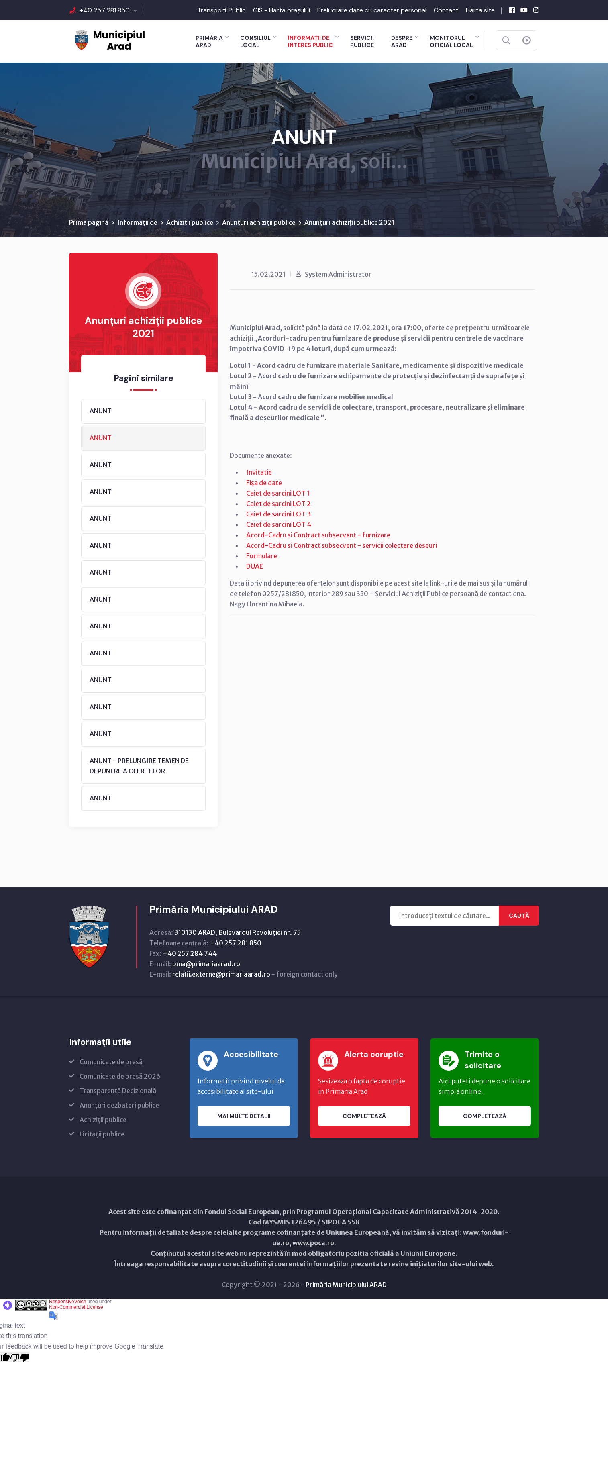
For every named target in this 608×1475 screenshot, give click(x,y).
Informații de (137, 223)
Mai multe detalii (244, 1116)
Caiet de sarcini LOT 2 (278, 504)
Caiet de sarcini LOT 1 (278, 494)
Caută (519, 916)
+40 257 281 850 (105, 10)
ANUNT (101, 411)
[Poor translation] (19, 1357)
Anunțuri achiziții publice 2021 (349, 223)
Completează (364, 1116)
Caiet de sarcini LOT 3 (278, 514)
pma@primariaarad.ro (206, 964)
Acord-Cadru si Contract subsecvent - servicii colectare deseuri (341, 546)
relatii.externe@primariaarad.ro (221, 975)
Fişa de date (264, 483)
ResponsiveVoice (67, 1302)
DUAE (254, 567)
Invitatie (259, 473)
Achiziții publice (189, 223)
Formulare (261, 556)
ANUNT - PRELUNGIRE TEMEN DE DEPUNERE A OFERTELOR (139, 766)
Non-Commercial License (76, 1307)
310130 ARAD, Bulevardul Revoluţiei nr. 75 (237, 933)
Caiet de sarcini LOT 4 (278, 525)
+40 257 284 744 (190, 954)
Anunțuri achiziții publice (259, 223)
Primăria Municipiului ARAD (346, 1285)
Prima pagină (88, 223)
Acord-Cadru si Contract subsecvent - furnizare (318, 535)
